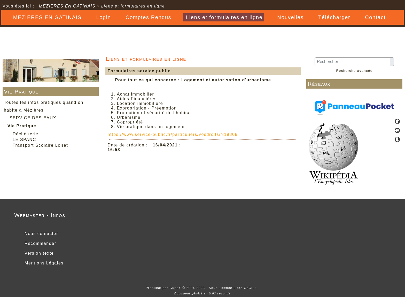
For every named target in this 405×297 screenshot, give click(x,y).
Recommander (39, 243)
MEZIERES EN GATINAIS (67, 6)
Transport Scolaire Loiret (40, 145)
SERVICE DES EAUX (33, 118)
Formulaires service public (138, 71)
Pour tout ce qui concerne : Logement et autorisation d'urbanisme (193, 80)
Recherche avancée (354, 71)
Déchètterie (25, 134)
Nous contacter (40, 233)
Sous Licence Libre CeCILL (233, 288)
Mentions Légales (43, 263)
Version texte (38, 253)
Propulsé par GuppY (164, 288)
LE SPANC (24, 139)
